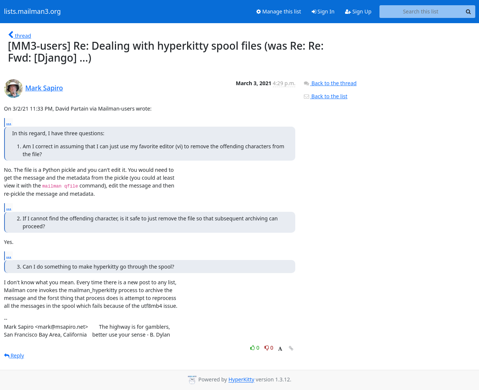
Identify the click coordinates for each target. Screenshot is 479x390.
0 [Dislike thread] (269, 347)
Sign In (323, 11)
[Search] (468, 11)
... (9, 122)
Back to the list (325, 96)
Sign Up (358, 11)
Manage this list (278, 11)
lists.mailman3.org (32, 11)
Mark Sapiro (44, 87)
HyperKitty (241, 379)
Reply (14, 355)
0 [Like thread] (255, 347)
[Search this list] (420, 11)
